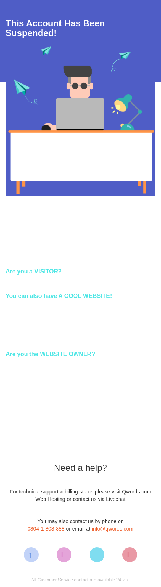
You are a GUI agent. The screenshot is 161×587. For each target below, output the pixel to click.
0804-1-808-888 (46, 529)
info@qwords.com (112, 529)
